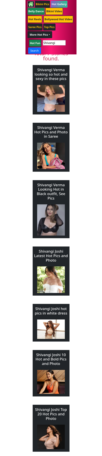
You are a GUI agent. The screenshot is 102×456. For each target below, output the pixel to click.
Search (34, 50)
